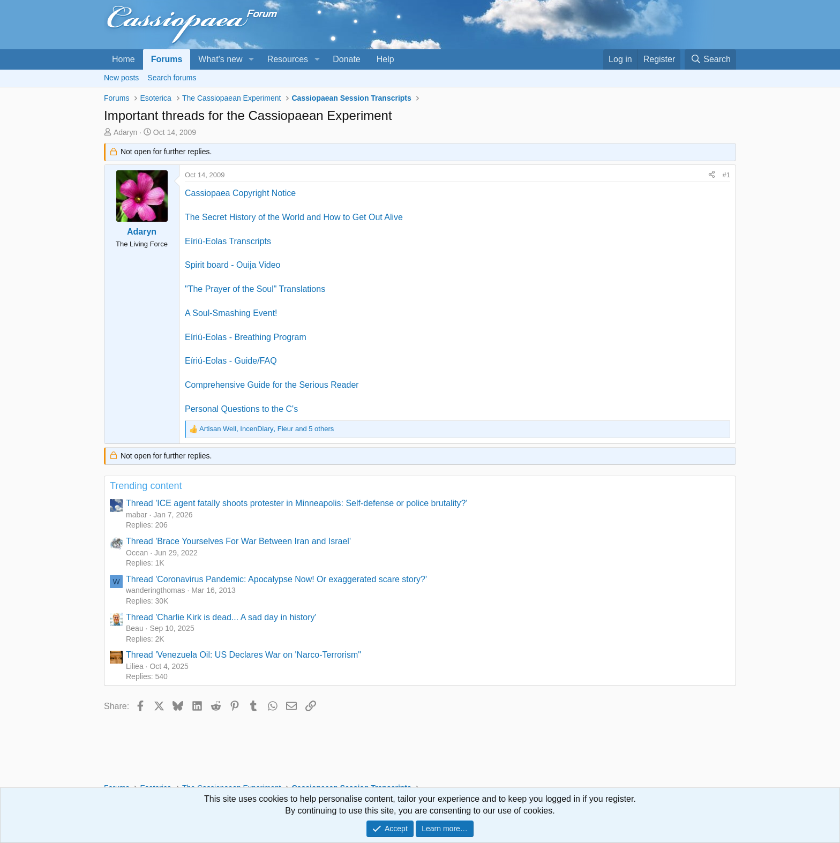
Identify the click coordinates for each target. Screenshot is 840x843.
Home (123, 59)
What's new (220, 59)
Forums (167, 59)
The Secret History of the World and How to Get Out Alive (294, 217)
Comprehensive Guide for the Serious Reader (272, 384)
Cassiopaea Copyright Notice (240, 193)
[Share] (711, 175)
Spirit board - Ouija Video (232, 264)
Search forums (171, 77)
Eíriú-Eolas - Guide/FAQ (231, 360)
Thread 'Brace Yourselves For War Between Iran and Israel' (238, 541)
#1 (726, 175)
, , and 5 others (266, 429)
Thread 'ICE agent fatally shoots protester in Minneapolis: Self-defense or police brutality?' (297, 503)
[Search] (710, 59)
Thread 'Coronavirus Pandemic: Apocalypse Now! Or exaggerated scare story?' (276, 579)
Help (385, 59)
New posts (121, 77)
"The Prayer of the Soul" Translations (255, 288)
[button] (251, 59)
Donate (347, 59)
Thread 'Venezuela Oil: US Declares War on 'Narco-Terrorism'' (243, 654)
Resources (287, 59)
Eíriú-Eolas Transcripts (228, 241)
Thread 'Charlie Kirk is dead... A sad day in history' (221, 617)
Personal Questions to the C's (241, 408)
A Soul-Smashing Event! (231, 313)
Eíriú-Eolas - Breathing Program (245, 337)
